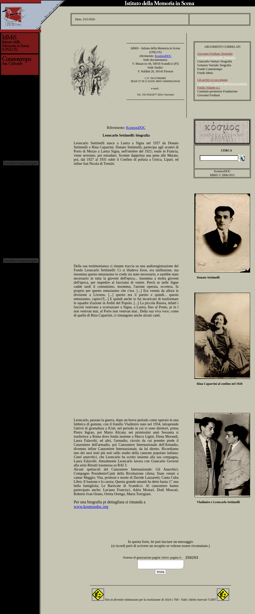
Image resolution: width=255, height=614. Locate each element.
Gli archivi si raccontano (212, 78)
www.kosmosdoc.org (91, 505)
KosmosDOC (163, 54)
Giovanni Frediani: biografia (214, 52)
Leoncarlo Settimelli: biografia (216, 56)
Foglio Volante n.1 (208, 86)
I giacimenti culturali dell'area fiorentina (222, 82)
